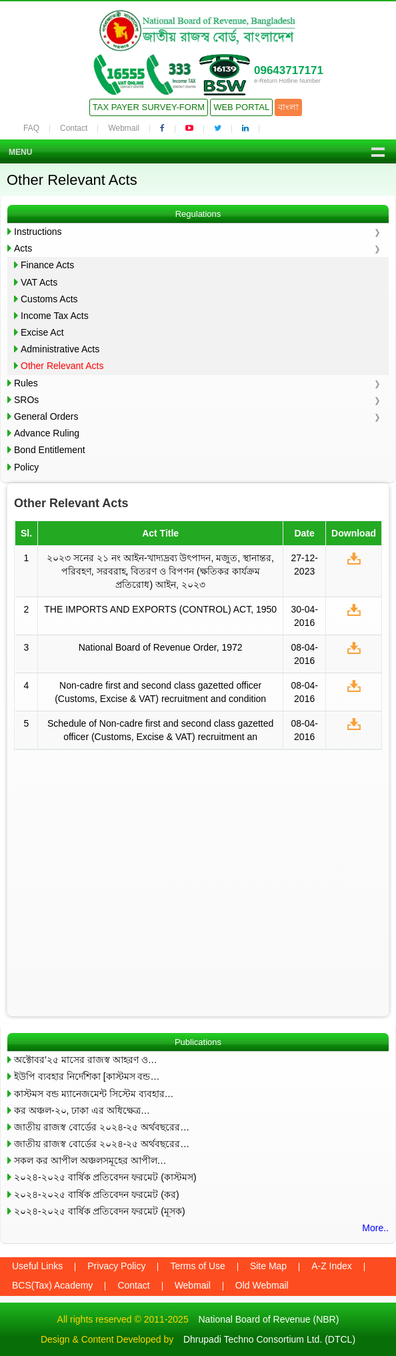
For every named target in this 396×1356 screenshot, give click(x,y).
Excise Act (42, 332)
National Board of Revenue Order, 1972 (161, 647)
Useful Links (37, 1266)
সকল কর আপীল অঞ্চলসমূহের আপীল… (90, 1160)
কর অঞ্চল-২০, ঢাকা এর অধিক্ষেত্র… (82, 1110)
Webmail (123, 128)
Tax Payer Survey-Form (149, 107)
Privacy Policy (116, 1266)
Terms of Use (197, 1266)
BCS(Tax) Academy (52, 1285)
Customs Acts (49, 299)
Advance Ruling (46, 433)
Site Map (268, 1266)
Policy (26, 467)
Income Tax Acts (55, 315)
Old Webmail (262, 1285)
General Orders (46, 416)
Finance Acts (47, 265)
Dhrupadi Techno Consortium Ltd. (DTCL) (269, 1339)
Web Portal (241, 107)
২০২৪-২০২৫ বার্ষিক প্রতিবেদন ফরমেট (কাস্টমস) (105, 1177)
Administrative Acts (60, 349)
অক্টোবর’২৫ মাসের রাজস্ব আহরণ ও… (85, 1059)
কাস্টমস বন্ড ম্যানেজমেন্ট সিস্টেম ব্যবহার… (94, 1093)
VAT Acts (39, 282)
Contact (73, 128)
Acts (23, 248)
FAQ (31, 128)
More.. (375, 1228)
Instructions (38, 231)
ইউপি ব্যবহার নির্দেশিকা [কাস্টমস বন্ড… (86, 1076)
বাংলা (288, 107)
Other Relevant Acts (62, 365)
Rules (26, 383)
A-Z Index (331, 1266)
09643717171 (288, 70)
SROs (26, 399)
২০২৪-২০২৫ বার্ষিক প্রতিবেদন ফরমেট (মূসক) (99, 1211)
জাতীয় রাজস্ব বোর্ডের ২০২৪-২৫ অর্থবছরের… (101, 1127)
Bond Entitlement (49, 449)
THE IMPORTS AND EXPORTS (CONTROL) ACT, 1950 (160, 609)
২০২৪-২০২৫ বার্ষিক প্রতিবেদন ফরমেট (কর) (96, 1194)
